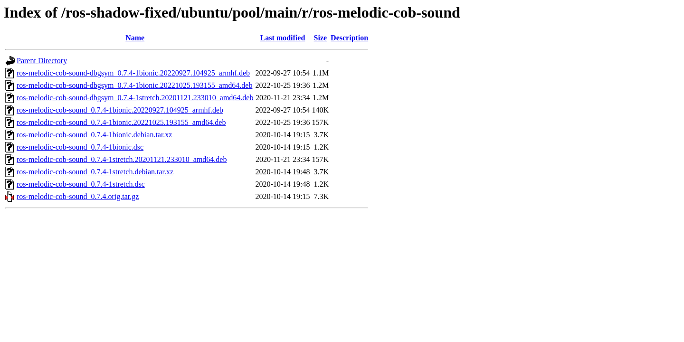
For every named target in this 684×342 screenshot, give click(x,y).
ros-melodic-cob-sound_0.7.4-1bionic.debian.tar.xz (94, 135)
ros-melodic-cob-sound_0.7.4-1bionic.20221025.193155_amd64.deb (121, 122)
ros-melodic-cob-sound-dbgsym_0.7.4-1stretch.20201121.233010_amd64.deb (135, 98)
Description (349, 38)
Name (134, 38)
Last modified (282, 38)
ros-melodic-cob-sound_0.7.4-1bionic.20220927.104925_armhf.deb (120, 110)
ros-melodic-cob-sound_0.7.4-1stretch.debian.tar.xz (95, 172)
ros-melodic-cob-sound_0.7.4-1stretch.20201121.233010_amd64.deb (122, 159)
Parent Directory (42, 61)
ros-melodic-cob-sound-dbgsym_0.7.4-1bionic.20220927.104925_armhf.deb (133, 73)
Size (320, 38)
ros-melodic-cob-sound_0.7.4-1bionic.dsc (80, 147)
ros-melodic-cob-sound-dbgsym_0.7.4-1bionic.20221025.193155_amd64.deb (134, 85)
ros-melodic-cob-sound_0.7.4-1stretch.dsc (81, 184)
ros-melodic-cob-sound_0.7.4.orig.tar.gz (78, 196)
